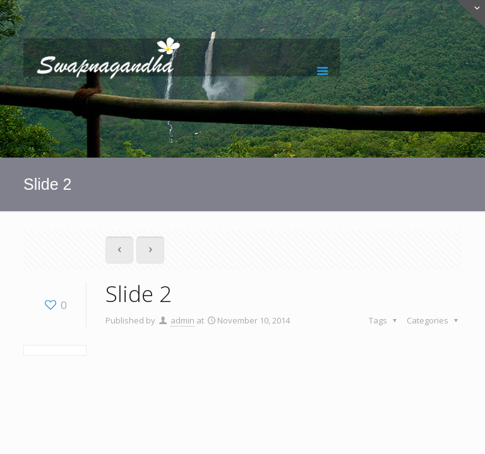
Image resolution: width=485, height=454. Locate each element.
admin (183, 320)
